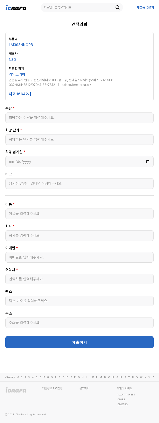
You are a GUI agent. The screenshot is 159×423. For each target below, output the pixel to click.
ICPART (121, 399)
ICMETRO (122, 404)
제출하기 (79, 342)
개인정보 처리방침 (52, 388)
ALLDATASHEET (126, 394)
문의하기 (84, 388)
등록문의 (145, 7)
